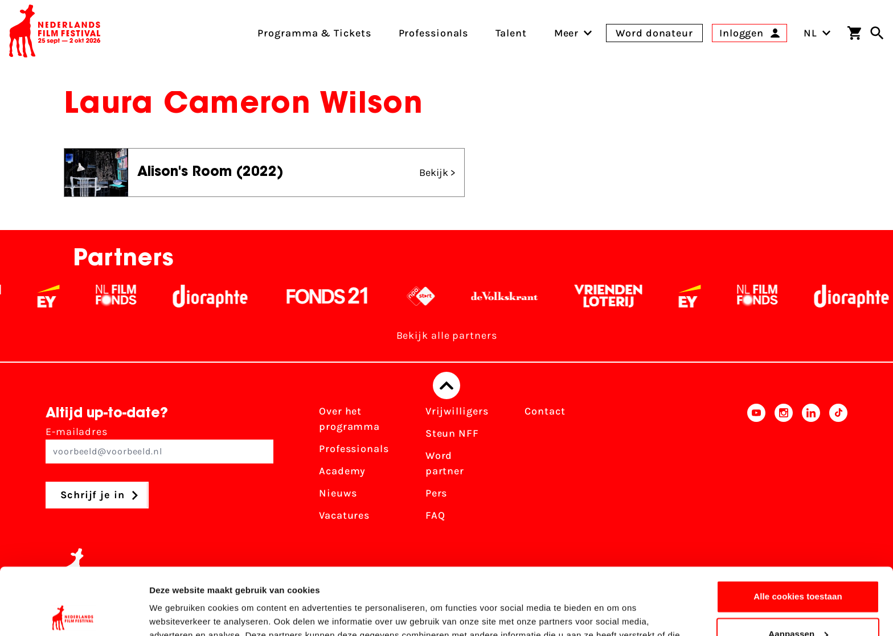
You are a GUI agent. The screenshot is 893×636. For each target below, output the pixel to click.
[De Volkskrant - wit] (531, 296)
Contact (545, 411)
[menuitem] (566, 33)
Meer (566, 33)
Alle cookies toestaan (797, 530)
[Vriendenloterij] (635, 296)
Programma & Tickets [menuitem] (314, 33)
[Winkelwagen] (854, 33)
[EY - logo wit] (75, 296)
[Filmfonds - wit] (142, 296)
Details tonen (176, 613)
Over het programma (349, 419)
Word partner (444, 463)
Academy (342, 471)
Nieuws (338, 493)
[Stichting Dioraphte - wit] (236, 296)
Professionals (354, 448)
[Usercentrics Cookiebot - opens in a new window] (74, 613)
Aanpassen (798, 567)
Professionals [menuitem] (434, 33)
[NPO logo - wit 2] (447, 296)
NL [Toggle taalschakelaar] (817, 33)
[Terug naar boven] (446, 385)
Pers (436, 493)
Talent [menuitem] (510, 33)
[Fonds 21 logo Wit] (353, 296)
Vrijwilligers (457, 411)
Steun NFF (452, 433)
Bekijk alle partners (446, 335)
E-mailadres (159, 444)
